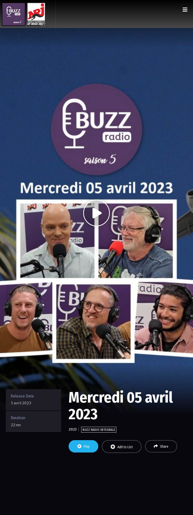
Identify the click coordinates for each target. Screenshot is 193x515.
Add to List (122, 446)
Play (83, 446)
